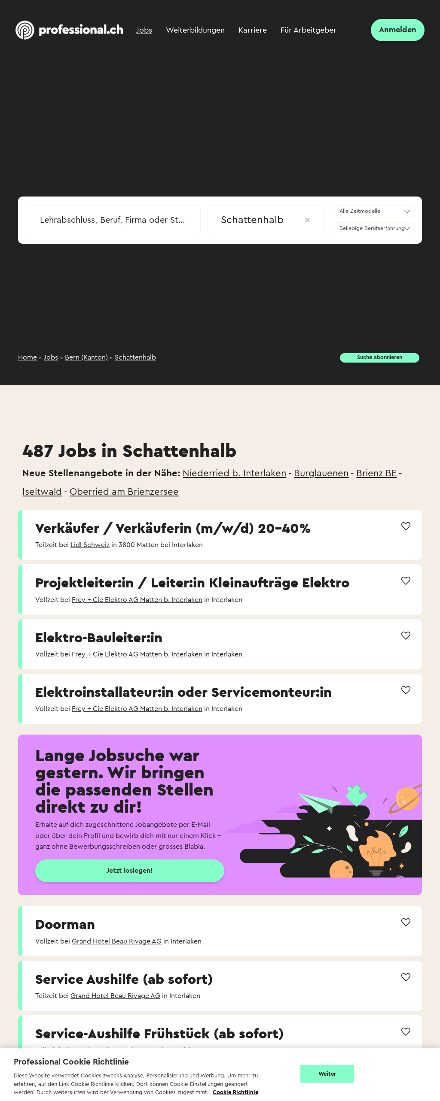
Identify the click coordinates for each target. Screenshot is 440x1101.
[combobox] (113, 218)
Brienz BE (376, 473)
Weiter (327, 1074)
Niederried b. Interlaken (234, 473)
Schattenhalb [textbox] (265, 220)
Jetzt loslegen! (130, 870)
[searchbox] (113, 220)
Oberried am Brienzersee (124, 491)
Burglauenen (321, 473)
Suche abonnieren (379, 357)
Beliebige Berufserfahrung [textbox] (372, 228)
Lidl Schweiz (90, 544)
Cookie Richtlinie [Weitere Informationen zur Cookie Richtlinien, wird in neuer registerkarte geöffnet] (235, 1092)
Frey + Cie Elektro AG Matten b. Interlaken (137, 599)
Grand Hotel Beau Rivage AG (117, 941)
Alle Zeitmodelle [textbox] (359, 211)
